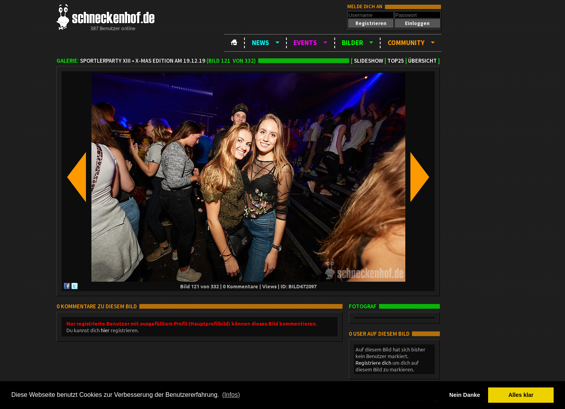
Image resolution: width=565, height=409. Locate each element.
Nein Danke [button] (464, 395)
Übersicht (422, 60)
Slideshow (368, 60)
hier (105, 330)
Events (305, 42)
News (260, 42)
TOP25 (395, 60)
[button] (370, 23)
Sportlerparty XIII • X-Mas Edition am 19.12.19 (142, 60)
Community (406, 42)
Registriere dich (373, 362)
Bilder (352, 42)
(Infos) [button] (231, 394)
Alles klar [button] (521, 395)
